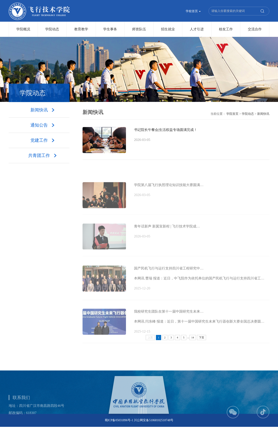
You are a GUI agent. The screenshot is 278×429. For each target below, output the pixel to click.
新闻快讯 (263, 114)
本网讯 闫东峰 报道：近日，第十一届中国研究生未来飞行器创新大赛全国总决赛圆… (199, 329)
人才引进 (197, 29)
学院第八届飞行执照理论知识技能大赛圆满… (169, 192)
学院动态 (52, 29)
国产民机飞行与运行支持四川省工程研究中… (169, 276)
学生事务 (110, 29)
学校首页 (193, 11)
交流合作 (255, 29)
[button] (233, 420)
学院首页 (232, 114)
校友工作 (226, 29)
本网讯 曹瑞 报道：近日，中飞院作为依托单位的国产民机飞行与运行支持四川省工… (199, 286)
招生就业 (168, 29)
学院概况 (23, 29)
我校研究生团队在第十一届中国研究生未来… (169, 319)
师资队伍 (139, 29)
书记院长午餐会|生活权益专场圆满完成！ (165, 130)
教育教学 (81, 29)
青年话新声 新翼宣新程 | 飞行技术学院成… (167, 233)
